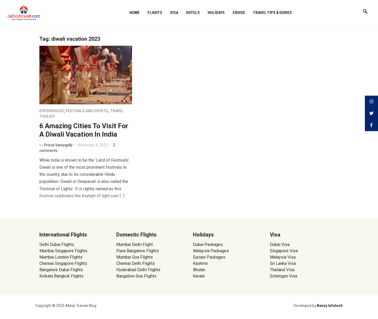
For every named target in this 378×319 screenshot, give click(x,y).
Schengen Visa (283, 276)
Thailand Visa (282, 269)
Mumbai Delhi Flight (134, 244)
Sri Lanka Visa (283, 263)
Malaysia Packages (211, 250)
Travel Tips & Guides (272, 12)
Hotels (193, 12)
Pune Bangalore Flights (137, 250)
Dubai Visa (280, 244)
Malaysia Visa (283, 257)
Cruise (239, 12)
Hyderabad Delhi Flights (138, 269)
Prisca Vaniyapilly (58, 145)
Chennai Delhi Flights (135, 263)
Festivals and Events (87, 111)
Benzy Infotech (330, 305)
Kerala (198, 276)
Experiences (51, 111)
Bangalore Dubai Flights (61, 269)
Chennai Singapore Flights (63, 263)
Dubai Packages (208, 244)
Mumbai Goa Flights (134, 257)
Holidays (216, 12)
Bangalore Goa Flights (136, 276)
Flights (155, 12)
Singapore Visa (284, 250)
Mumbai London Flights (60, 257)
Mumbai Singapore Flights (63, 250)
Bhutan (199, 269)
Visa (174, 12)
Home (134, 12)
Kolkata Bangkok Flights (61, 276)
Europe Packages (209, 257)
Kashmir (200, 263)
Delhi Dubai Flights (56, 244)
